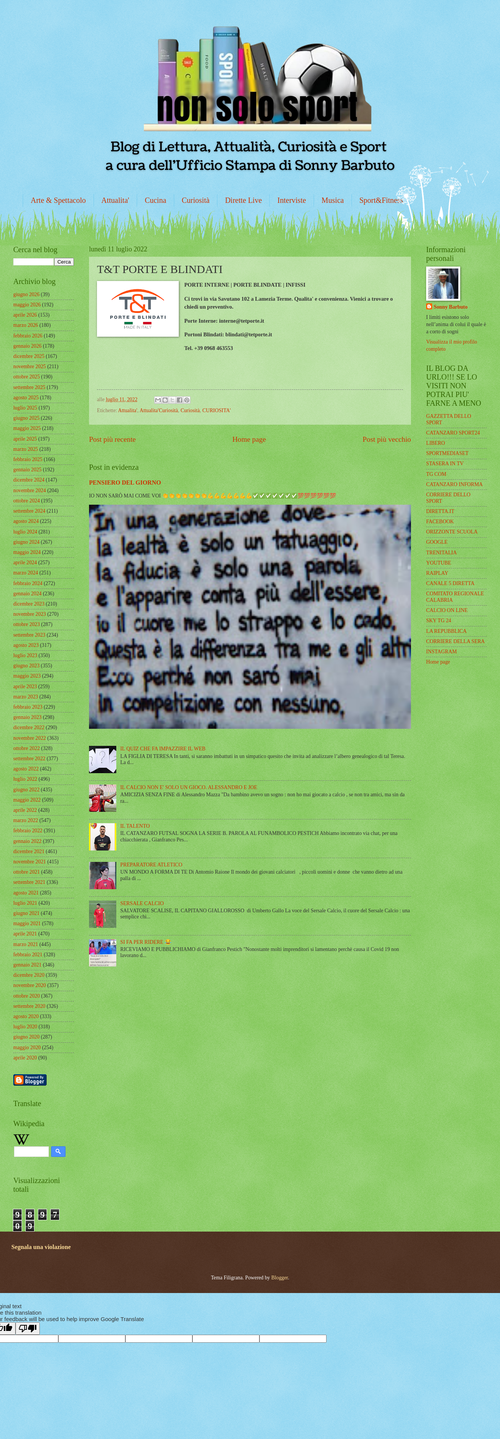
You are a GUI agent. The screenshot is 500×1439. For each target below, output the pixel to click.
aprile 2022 (25, 810)
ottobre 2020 (26, 996)
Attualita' (116, 200)
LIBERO (435, 443)
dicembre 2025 (28, 356)
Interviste (291, 200)
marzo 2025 (25, 449)
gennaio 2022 (27, 841)
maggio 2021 (27, 923)
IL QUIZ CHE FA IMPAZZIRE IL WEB (163, 749)
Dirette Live (243, 200)
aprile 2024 (25, 562)
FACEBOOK (440, 521)
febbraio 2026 (27, 336)
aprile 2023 (25, 686)
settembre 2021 (29, 882)
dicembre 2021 (28, 851)
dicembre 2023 (28, 604)
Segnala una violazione (41, 1247)
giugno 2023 (26, 665)
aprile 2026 (25, 315)
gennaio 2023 (27, 717)
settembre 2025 (29, 387)
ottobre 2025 (26, 377)
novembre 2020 (29, 985)
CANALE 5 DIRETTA (450, 583)
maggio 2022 (27, 800)
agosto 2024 (26, 521)
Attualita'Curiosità (158, 410)
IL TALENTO (135, 826)
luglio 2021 (25, 903)
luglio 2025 (25, 408)
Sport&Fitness (381, 200)
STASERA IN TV (445, 463)
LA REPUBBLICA (446, 631)
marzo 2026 (25, 325)
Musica (333, 200)
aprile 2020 (25, 1058)
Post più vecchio (386, 439)
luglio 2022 (25, 779)
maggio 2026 (27, 305)
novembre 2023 (29, 614)
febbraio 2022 (27, 830)
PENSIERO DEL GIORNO (125, 482)
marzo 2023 (25, 697)
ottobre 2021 (26, 872)
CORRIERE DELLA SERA (455, 641)
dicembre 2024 (28, 480)
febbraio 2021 (27, 954)
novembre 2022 (29, 738)
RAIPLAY (437, 573)
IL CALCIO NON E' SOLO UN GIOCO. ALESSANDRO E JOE (188, 787)
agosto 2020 (26, 1016)
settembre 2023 (29, 635)
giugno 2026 (26, 294)
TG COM (436, 474)
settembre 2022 (29, 758)
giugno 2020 (26, 1037)
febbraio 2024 (27, 583)
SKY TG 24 (438, 620)
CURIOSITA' (216, 410)
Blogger (279, 1278)
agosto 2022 (26, 769)
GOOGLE (437, 542)
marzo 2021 (25, 944)
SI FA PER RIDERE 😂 (145, 942)
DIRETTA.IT (440, 511)
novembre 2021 (29, 862)
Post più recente (112, 439)
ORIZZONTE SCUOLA (452, 532)
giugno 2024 (26, 542)
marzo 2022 (25, 820)
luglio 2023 (25, 655)
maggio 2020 (27, 1047)
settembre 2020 (29, 1006)
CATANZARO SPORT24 (453, 433)
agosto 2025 (26, 397)
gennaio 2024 (27, 593)
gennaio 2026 (27, 346)
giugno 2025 (26, 418)
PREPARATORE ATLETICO (151, 865)
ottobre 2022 (26, 748)
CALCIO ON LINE (447, 610)
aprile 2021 (25, 934)
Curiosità (195, 200)
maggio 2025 (27, 428)
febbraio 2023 (27, 707)
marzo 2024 (25, 573)
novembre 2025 (29, 366)
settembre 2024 (29, 511)
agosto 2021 (26, 893)
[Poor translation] (28, 1328)
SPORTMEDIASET (447, 453)
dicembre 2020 (28, 975)
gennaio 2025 (27, 469)
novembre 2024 (29, 490)
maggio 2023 (27, 676)
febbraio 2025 (27, 459)
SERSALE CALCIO (142, 903)
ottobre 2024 (26, 501)
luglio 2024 (25, 532)
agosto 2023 (26, 645)
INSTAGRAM (441, 651)
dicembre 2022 (28, 727)
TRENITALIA (441, 553)
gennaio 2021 (27, 965)
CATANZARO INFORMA (454, 484)
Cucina (155, 200)
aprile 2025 (25, 439)
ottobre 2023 (26, 624)
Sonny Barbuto (450, 307)
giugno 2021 (26, 913)
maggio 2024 (27, 552)
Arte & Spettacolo (58, 200)
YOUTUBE (438, 563)
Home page (249, 439)
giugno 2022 (26, 789)
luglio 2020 (25, 1026)
